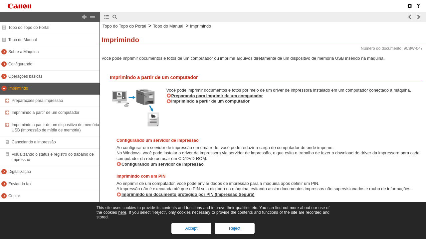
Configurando (20, 64)
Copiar (14, 196)
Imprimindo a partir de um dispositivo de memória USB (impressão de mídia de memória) (55, 127)
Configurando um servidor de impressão (162, 164)
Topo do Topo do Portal (28, 27)
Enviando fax (19, 184)
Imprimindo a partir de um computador (45, 112)
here (122, 212)
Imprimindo (18, 88)
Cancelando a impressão (34, 142)
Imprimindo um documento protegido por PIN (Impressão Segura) (188, 194)
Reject (234, 228)
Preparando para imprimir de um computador (217, 95)
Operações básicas (25, 76)
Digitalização (19, 171)
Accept (191, 228)
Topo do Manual (22, 40)
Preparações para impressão (37, 100)
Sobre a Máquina (23, 51)
